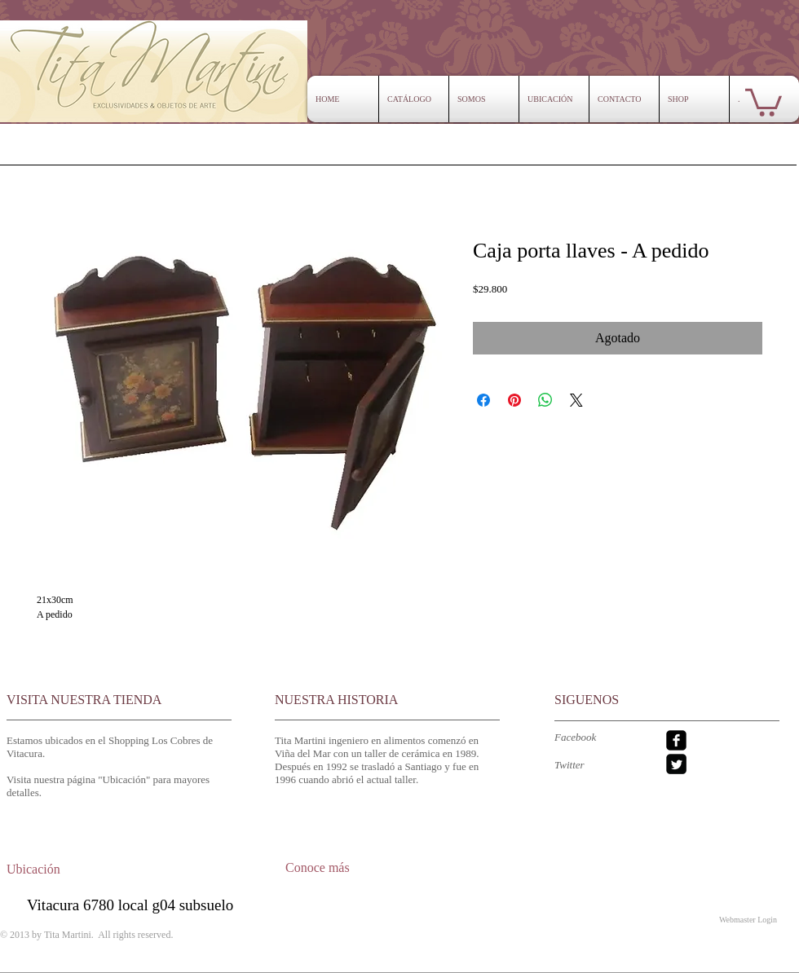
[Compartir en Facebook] (483, 400)
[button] (763, 101)
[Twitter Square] (676, 764)
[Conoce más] (335, 867)
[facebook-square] (676, 740)
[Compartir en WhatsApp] (545, 400)
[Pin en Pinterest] (514, 400)
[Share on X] (576, 400)
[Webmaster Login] (748, 919)
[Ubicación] (48, 869)
